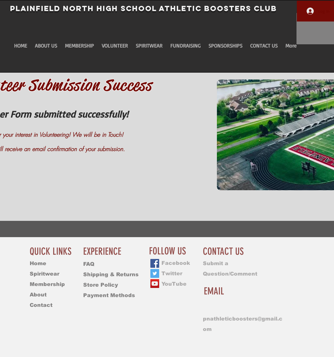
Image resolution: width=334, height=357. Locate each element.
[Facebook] (154, 263)
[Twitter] (154, 273)
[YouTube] (154, 283)
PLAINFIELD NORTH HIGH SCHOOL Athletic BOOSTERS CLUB (143, 8)
